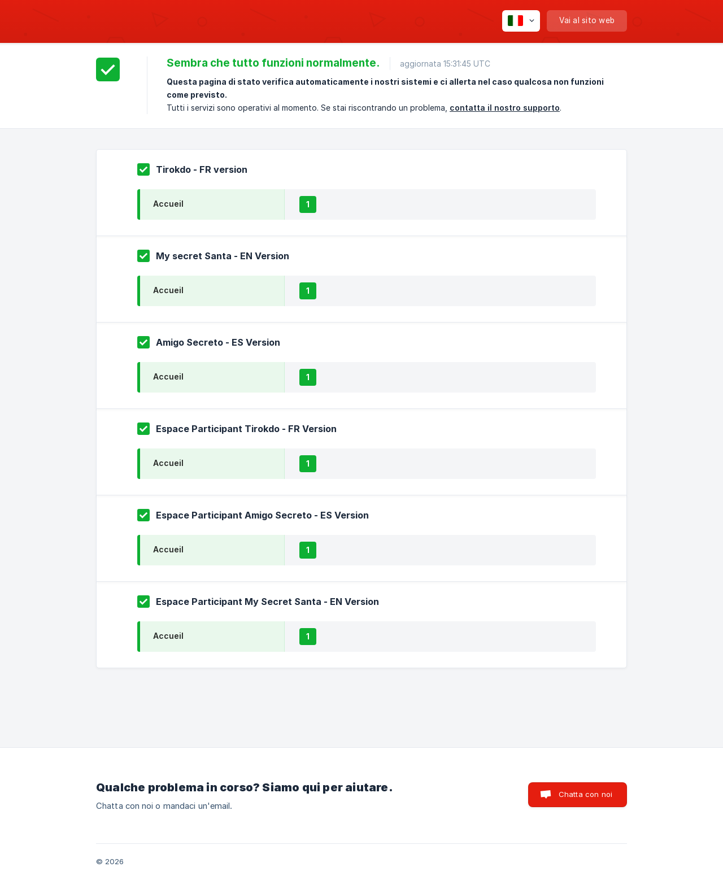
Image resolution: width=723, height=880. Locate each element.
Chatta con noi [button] (585, 794)
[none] (521, 21)
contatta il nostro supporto (505, 107)
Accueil (168, 203)
